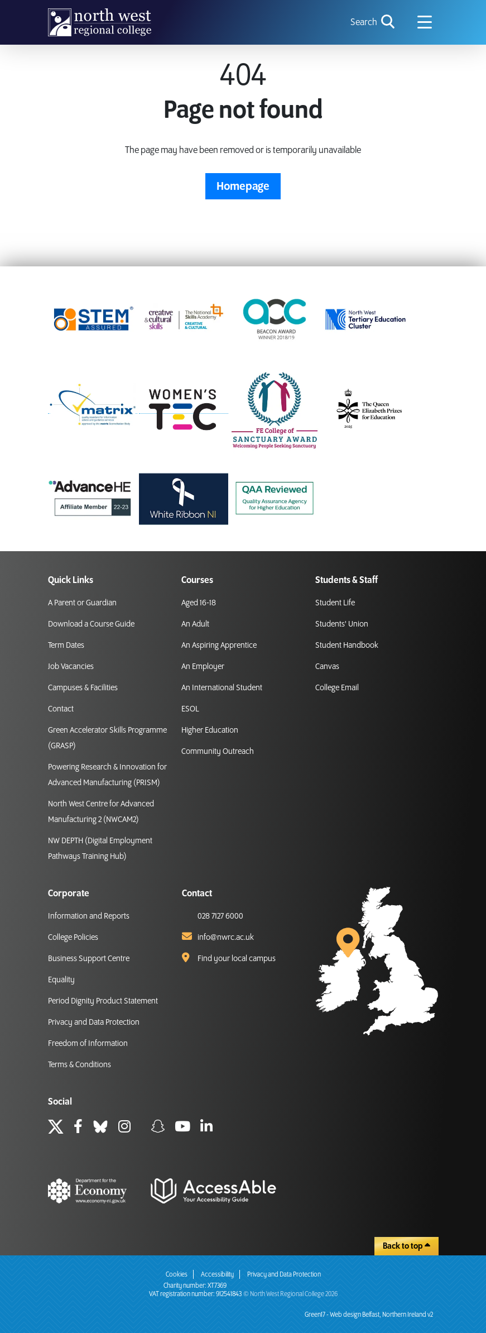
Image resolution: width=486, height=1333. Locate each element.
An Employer (202, 666)
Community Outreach (217, 751)
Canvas (327, 666)
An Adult (195, 624)
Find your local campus (237, 958)
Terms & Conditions (79, 1064)
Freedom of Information (88, 1043)
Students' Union (341, 624)
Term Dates (66, 645)
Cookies (176, 1274)
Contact (61, 709)
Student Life (335, 603)
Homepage (243, 186)
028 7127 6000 (220, 916)
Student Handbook (346, 645)
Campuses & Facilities (83, 688)
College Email (337, 688)
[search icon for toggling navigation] (373, 22)
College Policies (73, 937)
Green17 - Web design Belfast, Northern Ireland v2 (369, 1314)
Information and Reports (88, 916)
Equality (61, 980)
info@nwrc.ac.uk (226, 937)
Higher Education (209, 730)
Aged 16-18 (198, 603)
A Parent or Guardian (82, 603)
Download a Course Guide (91, 624)
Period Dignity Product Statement (103, 1001)
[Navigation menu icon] (425, 22)
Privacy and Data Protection (93, 1022)
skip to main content (8, 8)
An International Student (221, 688)
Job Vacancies (71, 666)
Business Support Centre (88, 958)
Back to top (406, 1246)
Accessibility (217, 1274)
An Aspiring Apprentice (219, 645)
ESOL (190, 709)
